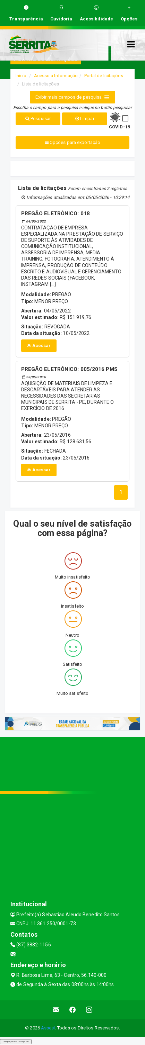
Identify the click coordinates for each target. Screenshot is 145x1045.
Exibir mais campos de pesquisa (72, 97)
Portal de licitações (103, 75)
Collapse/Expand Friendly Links (16, 1042)
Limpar (84, 118)
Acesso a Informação (56, 75)
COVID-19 (119, 126)
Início (21, 75)
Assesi (48, 1027)
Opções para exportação (72, 142)
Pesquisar (38, 118)
